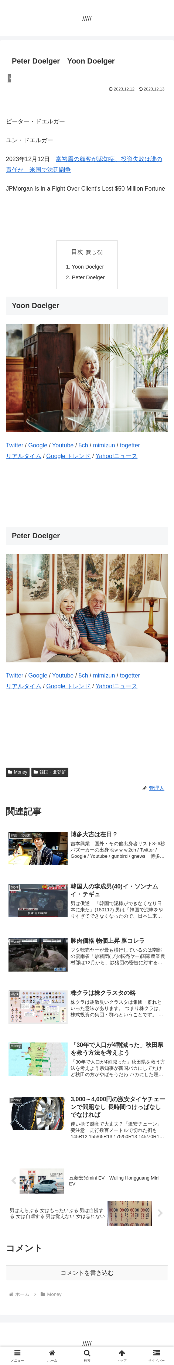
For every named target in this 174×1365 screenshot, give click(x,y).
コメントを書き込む (87, 1273)
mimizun (104, 445)
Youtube (63, 445)
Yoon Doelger (88, 267)
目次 (77, 252)
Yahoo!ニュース (117, 456)
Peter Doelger (88, 277)
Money (17, 772)
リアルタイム (23, 456)
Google (37, 445)
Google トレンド (68, 456)
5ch (83, 445)
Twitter (14, 445)
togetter (130, 445)
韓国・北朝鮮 (50, 772)
